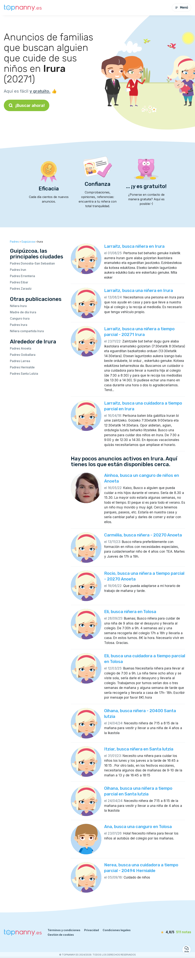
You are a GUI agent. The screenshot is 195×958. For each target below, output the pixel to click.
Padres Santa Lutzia (24, 373)
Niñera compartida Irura (27, 331)
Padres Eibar (19, 282)
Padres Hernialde (22, 367)
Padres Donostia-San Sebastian (32, 263)
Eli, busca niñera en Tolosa (130, 611)
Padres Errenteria (22, 276)
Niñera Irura (18, 306)
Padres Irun (18, 270)
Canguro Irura (20, 318)
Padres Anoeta (20, 348)
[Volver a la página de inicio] (23, 7)
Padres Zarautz (21, 288)
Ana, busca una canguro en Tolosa (138, 826)
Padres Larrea (20, 361)
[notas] (171, 932)
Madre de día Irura (23, 312)
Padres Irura (18, 325)
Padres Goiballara (22, 355)
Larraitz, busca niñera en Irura (134, 246)
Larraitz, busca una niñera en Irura (138, 290)
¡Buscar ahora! (26, 105)
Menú (181, 7)
